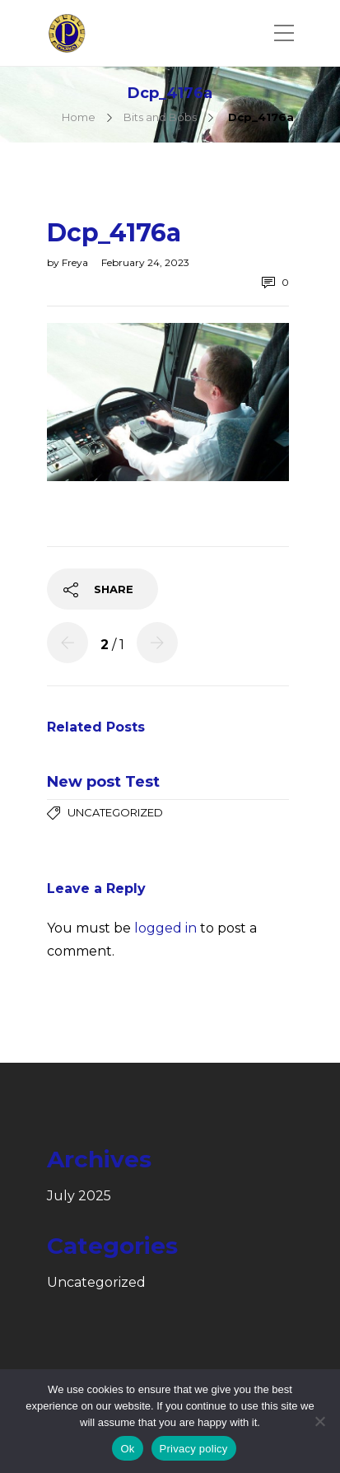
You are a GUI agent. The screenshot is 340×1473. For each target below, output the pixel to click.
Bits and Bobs (160, 117)
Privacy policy (194, 1449)
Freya (76, 262)
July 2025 (79, 1196)
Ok (127, 1449)
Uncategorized (115, 812)
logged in (165, 928)
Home (78, 117)
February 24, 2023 (145, 262)
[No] (319, 1421)
